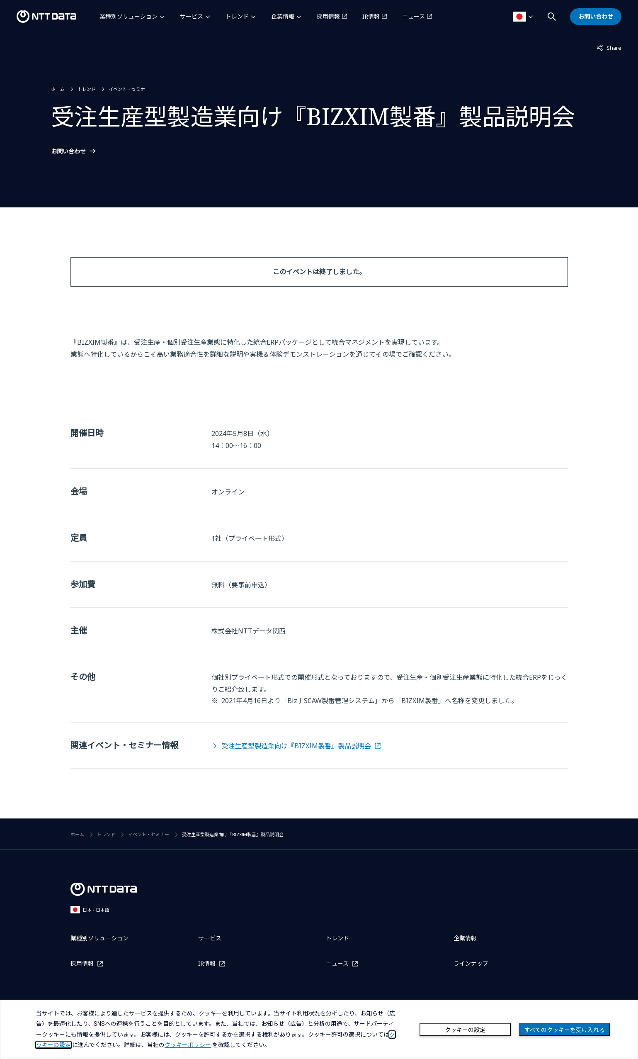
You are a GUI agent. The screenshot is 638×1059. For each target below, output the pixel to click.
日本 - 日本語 (89, 909)
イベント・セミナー (129, 89)
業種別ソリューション (128, 16)
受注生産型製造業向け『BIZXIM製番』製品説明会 (296, 745)
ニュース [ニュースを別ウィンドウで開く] (413, 16)
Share (609, 47)
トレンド (237, 16)
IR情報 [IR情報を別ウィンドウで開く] (371, 16)
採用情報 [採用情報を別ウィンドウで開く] (328, 16)
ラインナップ (471, 963)
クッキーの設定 (465, 1030)
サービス (191, 16)
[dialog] (319, 1029)
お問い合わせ (68, 151)
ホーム (58, 89)
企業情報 (282, 16)
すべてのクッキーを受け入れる (564, 1030)
